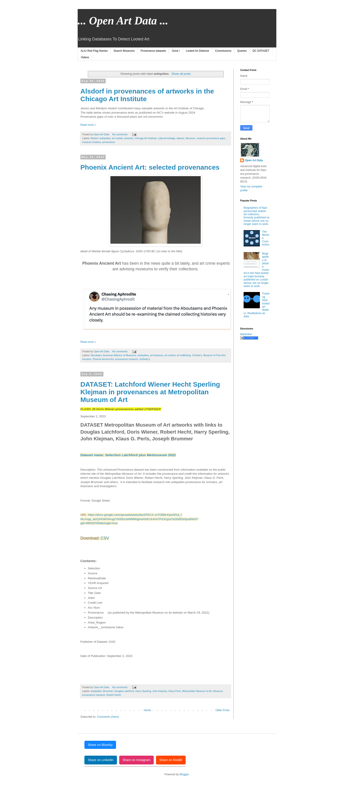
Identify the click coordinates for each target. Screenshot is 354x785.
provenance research (126, 359)
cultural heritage (166, 138)
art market (117, 138)
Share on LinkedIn (101, 760)
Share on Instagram (136, 760)
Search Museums (124, 50)
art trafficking (184, 355)
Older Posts (222, 710)
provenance (108, 142)
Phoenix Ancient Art (103, 359)
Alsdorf (94, 138)
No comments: (120, 134)
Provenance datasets (153, 50)
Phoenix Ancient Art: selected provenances (149, 167)
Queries (242, 50)
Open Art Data (254, 160)
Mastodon (246, 334)
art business (156, 355)
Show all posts (181, 73)
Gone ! (176, 50)
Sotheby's (144, 359)
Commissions (223, 50)
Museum (190, 138)
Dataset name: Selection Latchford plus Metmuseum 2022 (128, 455)
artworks (128, 138)
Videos (85, 57)
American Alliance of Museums (119, 355)
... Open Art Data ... (123, 20)
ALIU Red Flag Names (94, 50)
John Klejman (159, 691)
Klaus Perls (174, 691)
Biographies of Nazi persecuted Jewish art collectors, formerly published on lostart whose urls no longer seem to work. (257, 216)
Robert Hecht (113, 695)
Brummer (108, 691)
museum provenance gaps (210, 138)
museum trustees (91, 142)
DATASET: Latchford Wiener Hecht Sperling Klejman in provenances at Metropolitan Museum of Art (150, 392)
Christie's (197, 355)
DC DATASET (261, 50)
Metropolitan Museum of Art (197, 691)
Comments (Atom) (108, 716)
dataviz (180, 138)
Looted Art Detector (197, 50)
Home (147, 710)
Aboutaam (96, 355)
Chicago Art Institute (146, 138)
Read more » (88, 124)
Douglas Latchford (124, 691)
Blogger (184, 774)
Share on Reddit (170, 760)
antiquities (105, 138)
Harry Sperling (143, 691)
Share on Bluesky (100, 745)
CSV (105, 538)
